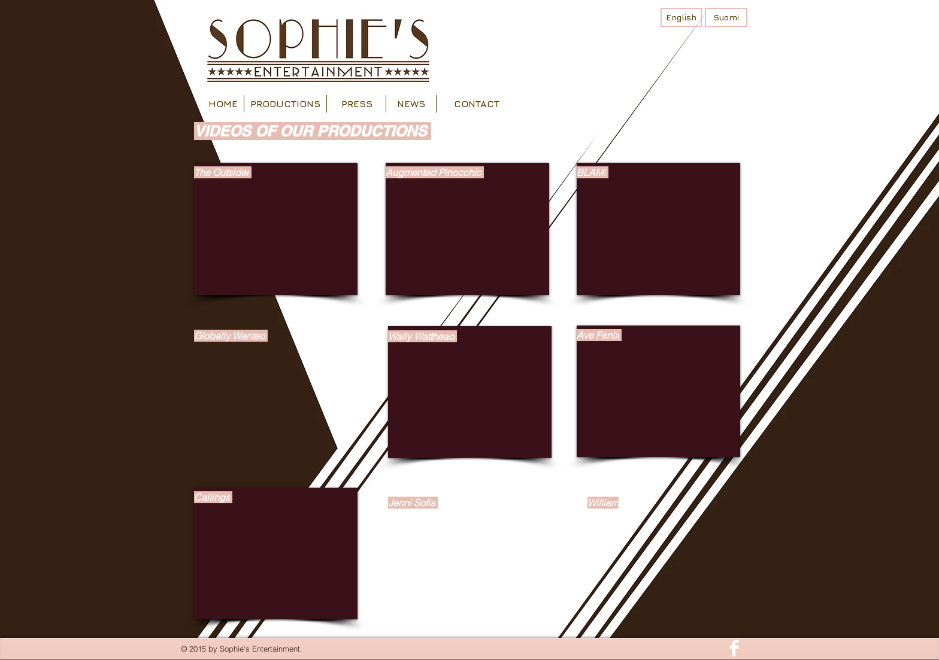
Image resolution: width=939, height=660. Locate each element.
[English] (681, 17)
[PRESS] (356, 103)
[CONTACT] (476, 103)
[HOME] (223, 103)
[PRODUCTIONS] (285, 103)
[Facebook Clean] (734, 648)
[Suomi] (726, 17)
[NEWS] (411, 103)
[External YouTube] (276, 229)
